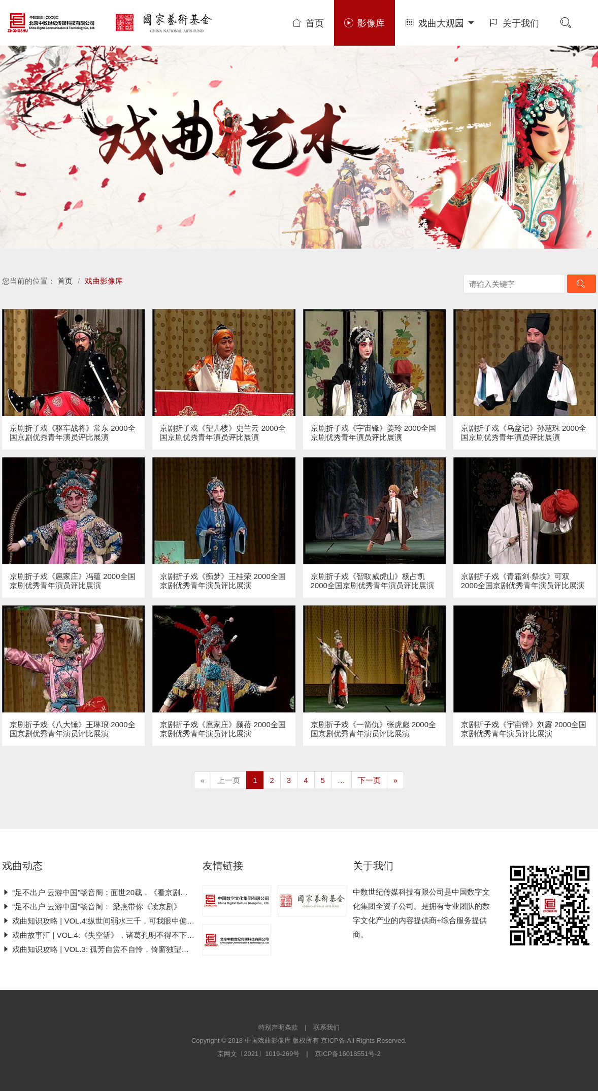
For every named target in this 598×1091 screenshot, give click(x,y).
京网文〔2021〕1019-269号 (258, 1054)
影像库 (364, 23)
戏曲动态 (22, 865)
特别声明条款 (278, 1027)
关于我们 (514, 23)
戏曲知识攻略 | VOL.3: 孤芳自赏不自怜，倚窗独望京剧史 (103, 949)
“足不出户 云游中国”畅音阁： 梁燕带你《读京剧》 (92, 906)
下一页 (369, 780)
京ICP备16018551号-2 (348, 1054)
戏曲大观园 (439, 23)
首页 (308, 23)
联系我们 (326, 1027)
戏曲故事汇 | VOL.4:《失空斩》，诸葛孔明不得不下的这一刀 (109, 935)
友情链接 (223, 865)
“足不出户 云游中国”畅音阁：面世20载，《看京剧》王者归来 (110, 892)
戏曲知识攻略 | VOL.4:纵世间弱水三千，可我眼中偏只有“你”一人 (116, 920)
